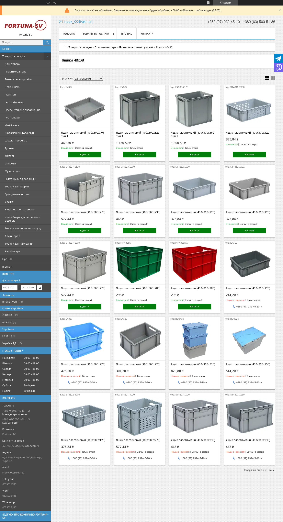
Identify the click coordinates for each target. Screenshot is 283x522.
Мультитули (12, 171)
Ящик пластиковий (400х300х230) (138, 212)
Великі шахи (12, 87)
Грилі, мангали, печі (17, 194)
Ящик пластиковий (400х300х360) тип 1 (193, 134)
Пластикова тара (16, 71)
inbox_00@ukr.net (13, 472)
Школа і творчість (16, 140)
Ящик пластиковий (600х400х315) (193, 364)
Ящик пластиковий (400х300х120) (248, 132)
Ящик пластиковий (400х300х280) (138, 288)
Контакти (147, 33)
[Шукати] (47, 42)
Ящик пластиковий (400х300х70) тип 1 (82, 134)
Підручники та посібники (20, 179)
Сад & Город (12, 236)
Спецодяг (11, 163)
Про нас (7, 259)
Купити (84, 154)
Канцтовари (12, 64)
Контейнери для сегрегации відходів (22, 218)
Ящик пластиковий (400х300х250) (248, 364)
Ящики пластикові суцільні (136, 47)
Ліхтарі (9, 156)
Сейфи (9, 202)
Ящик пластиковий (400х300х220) (138, 364)
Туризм (9, 148)
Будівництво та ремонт (19, 209)
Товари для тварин (17, 186)
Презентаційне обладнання (22, 110)
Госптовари (12, 117)
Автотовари (12, 251)
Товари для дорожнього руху (23, 228)
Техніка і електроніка (18, 79)
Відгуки (6, 266)
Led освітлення (14, 102)
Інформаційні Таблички (19, 133)
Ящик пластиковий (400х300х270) (83, 212)
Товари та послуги (13, 56)
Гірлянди (10, 94)
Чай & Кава (12, 125)
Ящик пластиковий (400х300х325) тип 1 (138, 134)
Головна (69, 33)
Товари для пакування (19, 243)
